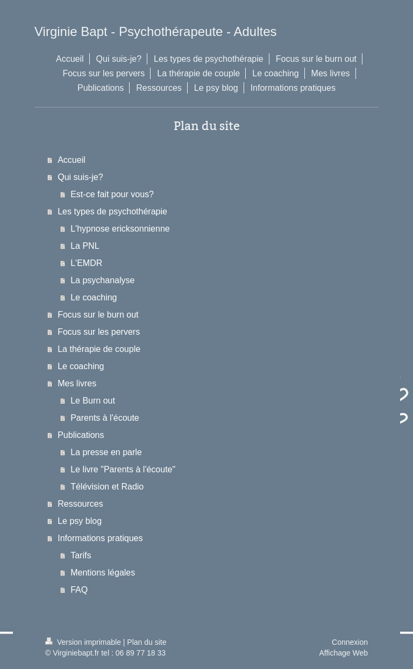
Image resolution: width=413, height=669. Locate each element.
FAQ (79, 589)
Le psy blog (80, 521)
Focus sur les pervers (99, 331)
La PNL (84, 245)
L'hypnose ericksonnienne (120, 228)
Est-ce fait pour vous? (112, 194)
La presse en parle (106, 452)
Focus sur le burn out (98, 314)
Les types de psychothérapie (112, 211)
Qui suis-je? (80, 177)
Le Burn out (92, 400)
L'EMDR (86, 263)
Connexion (350, 642)
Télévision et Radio (107, 486)
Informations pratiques (100, 538)
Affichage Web (343, 653)
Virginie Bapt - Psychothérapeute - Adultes (155, 31)
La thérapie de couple (99, 349)
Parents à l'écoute (104, 417)
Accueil (72, 159)
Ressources (80, 503)
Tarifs (80, 555)
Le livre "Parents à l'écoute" (122, 469)
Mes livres (77, 383)
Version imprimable (84, 642)
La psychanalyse (102, 280)
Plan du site (146, 642)
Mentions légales (102, 572)
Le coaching (93, 297)
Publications (81, 435)
